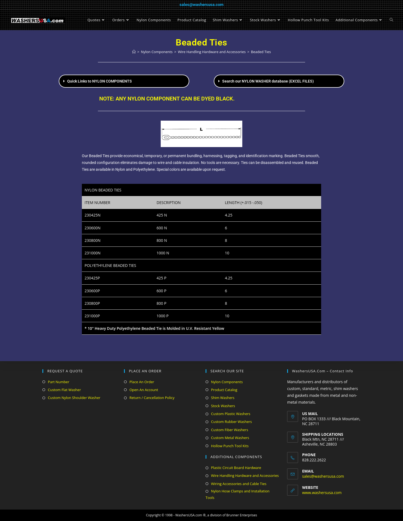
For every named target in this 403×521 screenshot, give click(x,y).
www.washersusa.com (322, 492)
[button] (124, 81)
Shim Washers (222, 397)
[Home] (134, 51)
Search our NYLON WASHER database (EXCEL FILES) (268, 81)
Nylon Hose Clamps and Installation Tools (237, 494)
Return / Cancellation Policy (151, 397)
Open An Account (143, 389)
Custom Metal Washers (230, 437)
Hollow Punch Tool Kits (230, 445)
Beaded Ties (261, 51)
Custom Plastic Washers (230, 413)
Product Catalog (224, 389)
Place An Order (141, 381)
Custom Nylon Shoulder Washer (74, 397)
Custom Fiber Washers (229, 429)
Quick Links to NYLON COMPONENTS (99, 81)
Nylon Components (227, 381)
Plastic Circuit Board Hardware (236, 467)
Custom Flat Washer (64, 389)
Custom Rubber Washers (231, 421)
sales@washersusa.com (201, 4)
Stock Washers (223, 405)
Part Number (58, 381)
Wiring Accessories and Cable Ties (238, 483)
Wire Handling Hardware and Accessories (245, 475)
